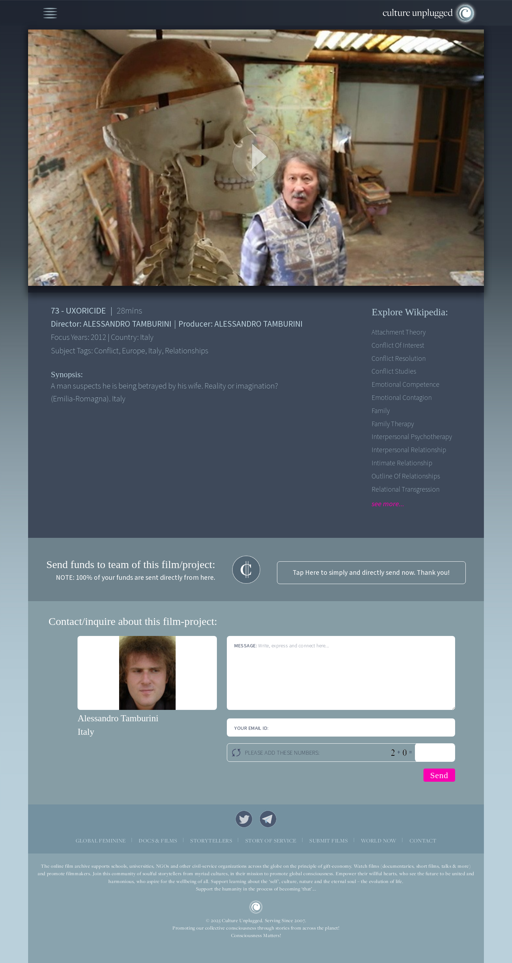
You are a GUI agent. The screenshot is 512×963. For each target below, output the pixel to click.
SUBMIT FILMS (328, 840)
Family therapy (393, 424)
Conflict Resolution (399, 359)
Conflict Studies (394, 371)
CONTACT (423, 840)
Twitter (243, 819)
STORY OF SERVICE (270, 840)
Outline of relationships (406, 476)
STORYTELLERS (211, 840)
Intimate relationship (402, 463)
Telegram (268, 819)
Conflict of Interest (398, 346)
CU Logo (256, 907)
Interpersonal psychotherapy (412, 437)
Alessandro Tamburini (118, 718)
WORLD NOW (378, 840)
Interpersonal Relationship (409, 450)
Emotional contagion (402, 398)
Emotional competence (405, 385)
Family (381, 411)
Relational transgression (405, 489)
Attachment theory (399, 332)
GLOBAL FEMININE (101, 840)
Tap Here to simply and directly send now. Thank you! (371, 573)
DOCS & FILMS (158, 840)
